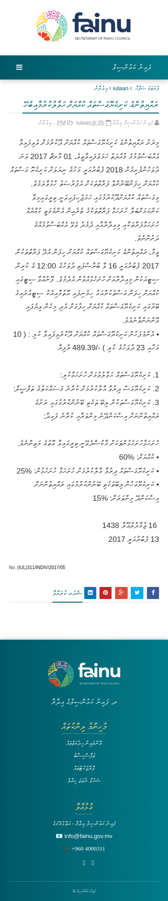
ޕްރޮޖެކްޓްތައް (84, 768)
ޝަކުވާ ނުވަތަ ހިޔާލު (83, 780)
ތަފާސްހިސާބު (84, 755)
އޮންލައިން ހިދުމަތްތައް (84, 743)
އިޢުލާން (101, 88)
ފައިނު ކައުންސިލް (132, 67)
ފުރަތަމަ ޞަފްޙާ (147, 88)
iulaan (121, 88)
